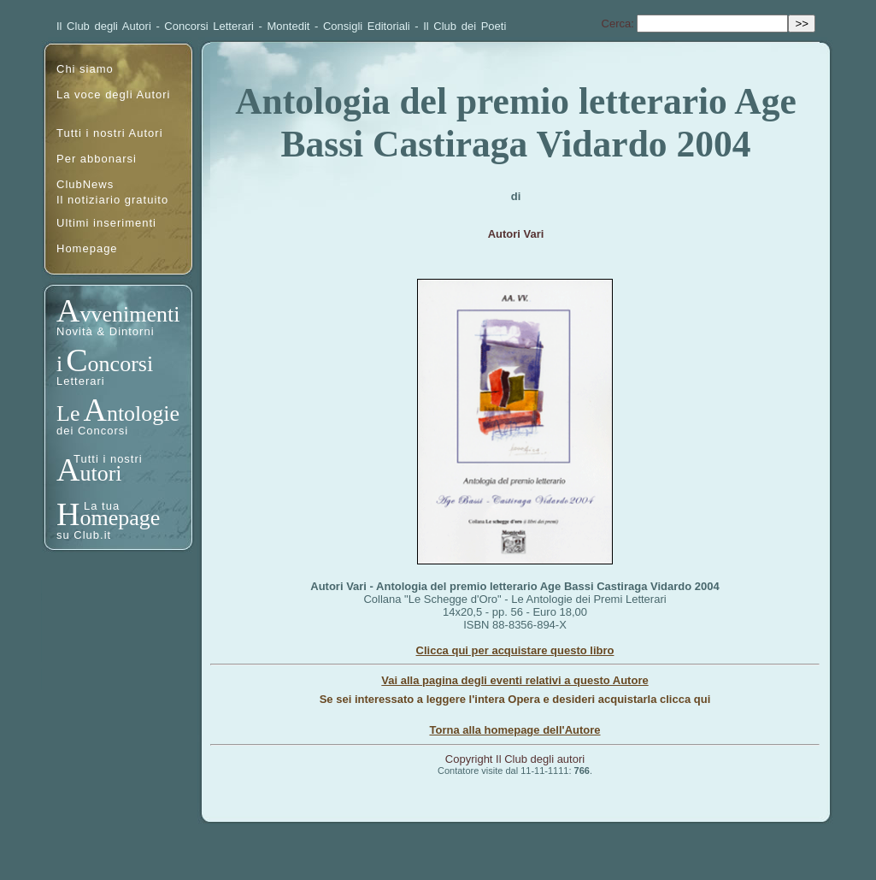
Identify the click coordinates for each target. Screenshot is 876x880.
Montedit (289, 26)
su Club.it (83, 535)
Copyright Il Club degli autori (515, 759)
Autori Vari (516, 233)
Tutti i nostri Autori (109, 133)
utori (100, 473)
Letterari (80, 381)
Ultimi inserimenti (106, 222)
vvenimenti (129, 314)
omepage (119, 517)
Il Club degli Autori (103, 26)
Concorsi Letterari (209, 26)
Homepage (87, 248)
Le (67, 413)
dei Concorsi (92, 430)
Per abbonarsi (96, 158)
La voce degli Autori (113, 94)
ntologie (143, 413)
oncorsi (121, 363)
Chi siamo (85, 68)
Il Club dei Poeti (464, 26)
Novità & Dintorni (105, 331)
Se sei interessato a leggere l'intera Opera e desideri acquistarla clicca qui (515, 699)
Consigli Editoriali (366, 26)
